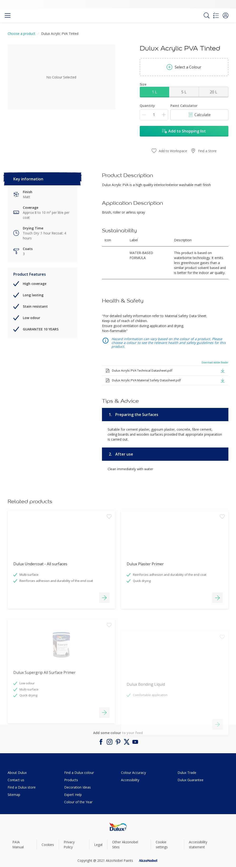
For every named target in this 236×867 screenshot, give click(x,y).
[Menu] (7, 15)
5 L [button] (184, 92)
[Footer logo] (118, 827)
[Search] (206, 15)
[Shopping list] (216, 15)
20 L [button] (213, 92)
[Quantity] (154, 115)
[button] (225, 15)
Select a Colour (184, 67)
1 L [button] (154, 92)
